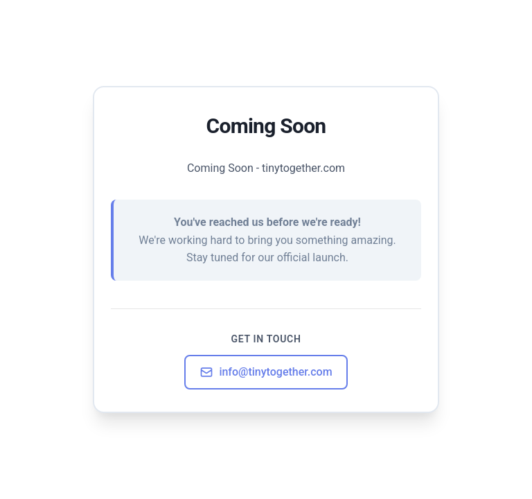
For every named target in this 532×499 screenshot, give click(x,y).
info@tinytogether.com (266, 372)
